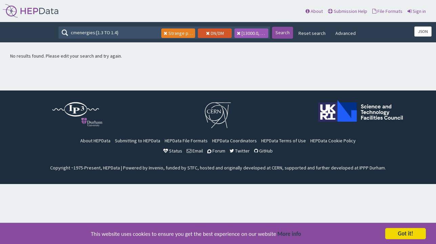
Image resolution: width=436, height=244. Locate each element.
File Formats (387, 11)
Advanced (345, 33)
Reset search (312, 33)
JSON (423, 31)
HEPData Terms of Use (283, 141)
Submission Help (347, 11)
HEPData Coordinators (234, 141)
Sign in (417, 11)
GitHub (263, 151)
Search (282, 32)
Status (172, 151)
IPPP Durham (372, 168)
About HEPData (95, 141)
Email (195, 151)
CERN (277, 168)
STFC (192, 168)
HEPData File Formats (186, 141)
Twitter (240, 151)
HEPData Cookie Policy (333, 141)
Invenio (156, 168)
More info (289, 235)
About (314, 11)
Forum (216, 151)
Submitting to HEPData (137, 141)
